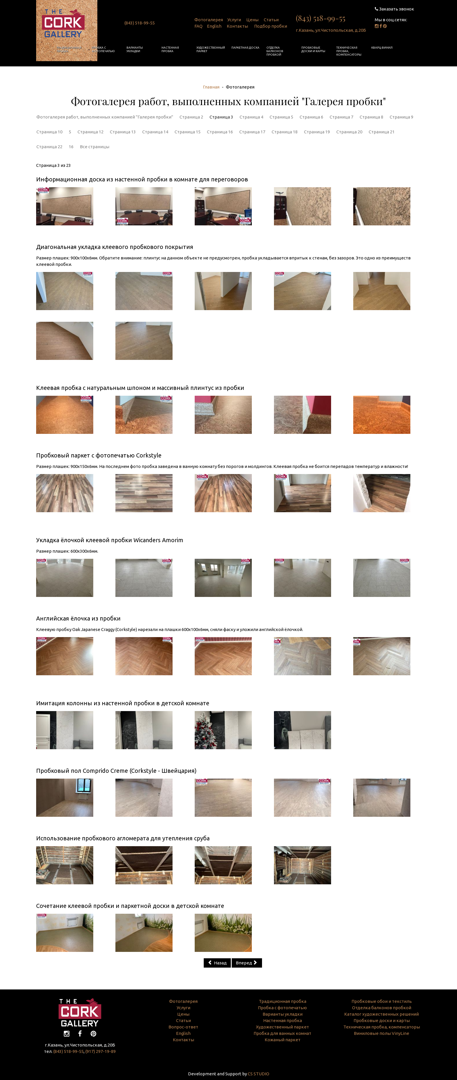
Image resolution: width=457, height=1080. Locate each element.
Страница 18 (285, 131)
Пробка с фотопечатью (103, 49)
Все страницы (94, 146)
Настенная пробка (170, 49)
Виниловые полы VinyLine (381, 1033)
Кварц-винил (382, 47)
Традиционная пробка (69, 49)
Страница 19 (317, 131)
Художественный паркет (210, 49)
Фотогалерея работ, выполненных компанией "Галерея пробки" (104, 116)
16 (71, 146)
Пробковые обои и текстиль (381, 1001)
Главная (211, 86)
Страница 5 (281, 116)
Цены (252, 19)
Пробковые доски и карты (313, 49)
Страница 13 (123, 131)
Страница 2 (191, 116)
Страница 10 (49, 131)
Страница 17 (252, 131)
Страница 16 (220, 131)
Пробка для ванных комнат (282, 1033)
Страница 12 (90, 131)
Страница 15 (188, 131)
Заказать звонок (394, 8)
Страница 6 (311, 116)
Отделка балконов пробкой (274, 51)
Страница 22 (49, 146)
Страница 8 (371, 116)
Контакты (237, 26)
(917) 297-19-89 (100, 1051)
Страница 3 (221, 116)
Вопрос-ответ (183, 1026)
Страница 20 (349, 131)
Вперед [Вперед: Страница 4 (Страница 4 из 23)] (246, 962)
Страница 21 (382, 131)
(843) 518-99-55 (139, 22)
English (214, 26)
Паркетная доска (245, 47)
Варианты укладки (134, 49)
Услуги (234, 19)
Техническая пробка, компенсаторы (348, 51)
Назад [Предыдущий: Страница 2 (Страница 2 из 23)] (217, 962)
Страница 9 (401, 116)
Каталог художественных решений (381, 1014)
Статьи (271, 19)
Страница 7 (341, 116)
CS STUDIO (258, 1073)
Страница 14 (155, 131)
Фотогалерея (208, 19)
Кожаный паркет (282, 1039)
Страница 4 (251, 116)
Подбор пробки (270, 26)
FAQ (198, 26)
